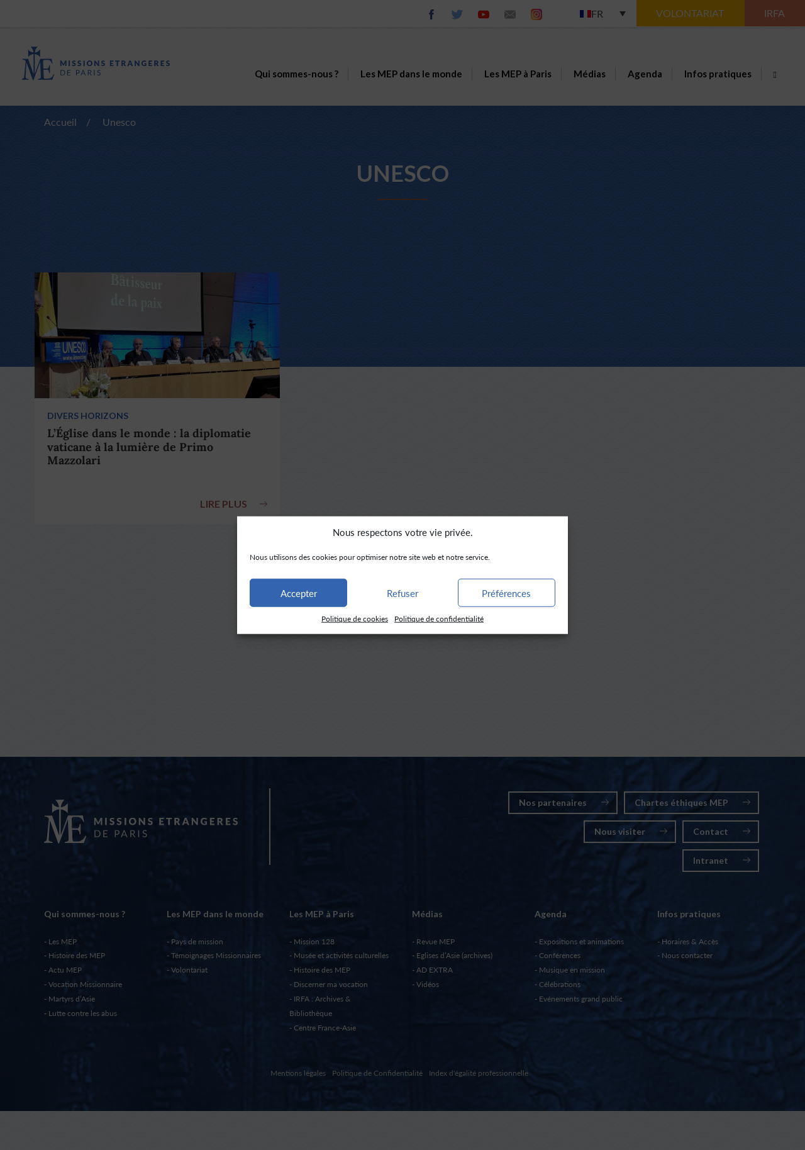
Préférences (506, 593)
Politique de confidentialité (439, 618)
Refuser (402, 593)
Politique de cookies (354, 618)
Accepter (298, 593)
